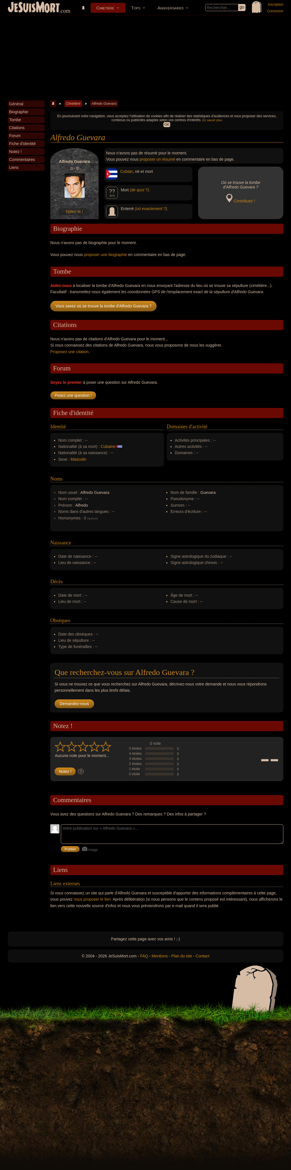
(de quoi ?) (139, 190)
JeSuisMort (34, 8)
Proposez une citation (69, 351)
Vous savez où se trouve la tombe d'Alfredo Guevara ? (103, 306)
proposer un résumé (157, 159)
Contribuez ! (244, 201)
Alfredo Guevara (104, 104)
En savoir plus (212, 120)
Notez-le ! (74, 211)
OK (166, 125)
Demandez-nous (74, 703)
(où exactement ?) (151, 208)
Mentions (159, 956)
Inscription (275, 5)
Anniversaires (170, 7)
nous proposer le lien (92, 899)
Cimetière (105, 7)
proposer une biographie (105, 254)
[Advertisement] (145, 58)
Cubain (126, 171)
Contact (202, 956)
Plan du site (181, 956)
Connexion (275, 11)
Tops (135, 7)
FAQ (144, 956)
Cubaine (108, 446)
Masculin (78, 459)
